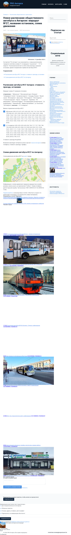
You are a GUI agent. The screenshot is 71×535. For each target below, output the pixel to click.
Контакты (50, 4)
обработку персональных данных (56, 43)
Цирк (51, 87)
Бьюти (51, 118)
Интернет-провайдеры (56, 113)
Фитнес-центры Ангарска (57, 93)
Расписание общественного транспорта (21, 14)
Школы (52, 88)
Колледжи (52, 97)
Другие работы (54, 84)
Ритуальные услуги (55, 114)
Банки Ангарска (54, 121)
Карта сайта (58, 4)
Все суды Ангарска (55, 103)
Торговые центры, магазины (58, 83)
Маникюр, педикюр (55, 119)
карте (25, 156)
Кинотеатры (53, 86)
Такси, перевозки (54, 81)
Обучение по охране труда (57, 122)
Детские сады (53, 95)
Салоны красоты (55, 120)
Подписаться (8, 499)
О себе (65, 4)
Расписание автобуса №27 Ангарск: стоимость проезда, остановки (24, 74)
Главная (44, 4)
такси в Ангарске (36, 142)
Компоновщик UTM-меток (57, 193)
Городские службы (55, 94)
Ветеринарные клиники (56, 110)
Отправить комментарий (12, 487)
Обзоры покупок (54, 96)
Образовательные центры (57, 102)
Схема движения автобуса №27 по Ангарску (18, 77)
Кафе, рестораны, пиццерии (57, 92)
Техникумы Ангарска (55, 99)
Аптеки (52, 89)
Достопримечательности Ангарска (57, 105)
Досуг (51, 85)
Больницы (52, 91)
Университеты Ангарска (56, 101)
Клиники (52, 109)
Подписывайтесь (8, 193)
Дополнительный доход (56, 108)
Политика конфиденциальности (57, 532)
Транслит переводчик (56, 192)
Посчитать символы (55, 191)
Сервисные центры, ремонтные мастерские (56, 116)
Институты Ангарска (55, 100)
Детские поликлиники (56, 106)
